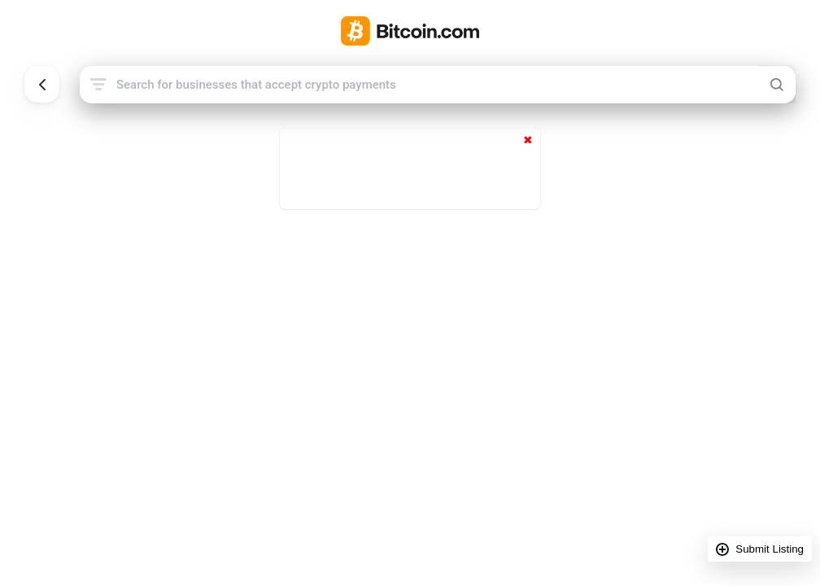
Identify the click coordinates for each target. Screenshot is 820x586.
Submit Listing (769, 549)
